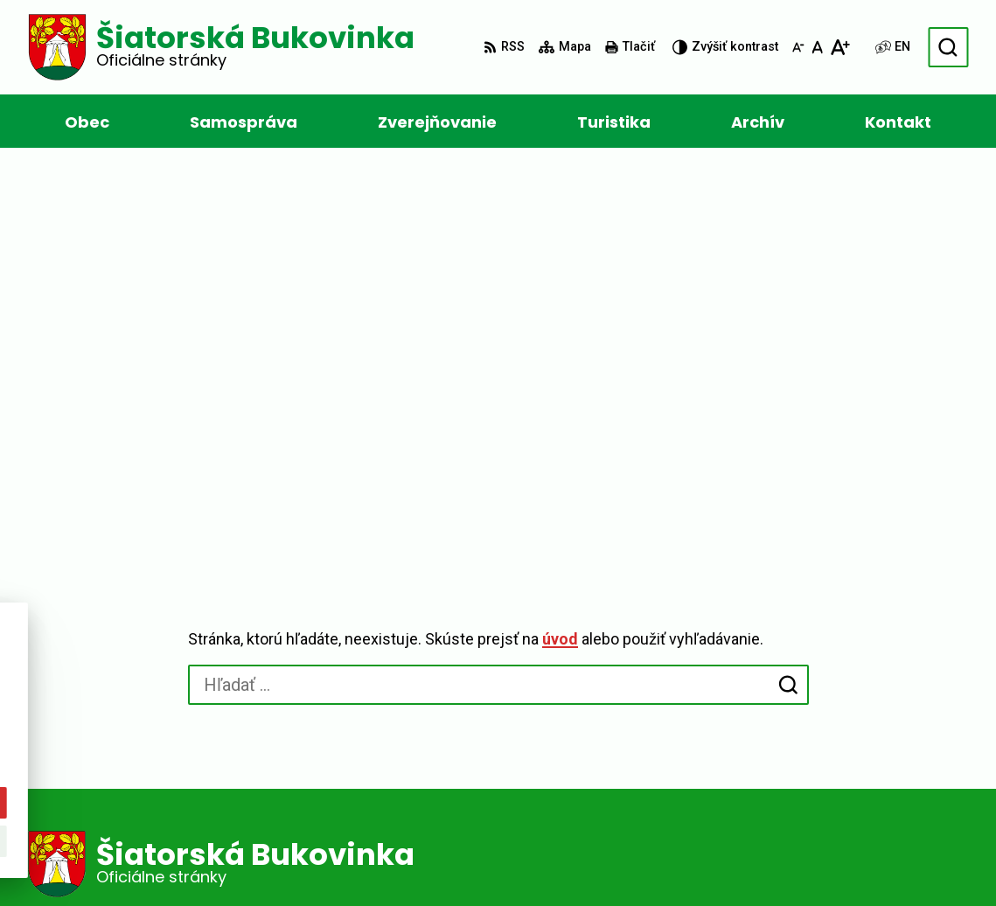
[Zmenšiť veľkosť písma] (798, 47)
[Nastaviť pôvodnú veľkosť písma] (817, 47)
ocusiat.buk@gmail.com (552, 778)
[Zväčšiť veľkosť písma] (839, 47)
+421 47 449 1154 (531, 757)
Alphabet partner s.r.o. (267, 859)
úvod (560, 244)
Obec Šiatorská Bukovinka (545, 859)
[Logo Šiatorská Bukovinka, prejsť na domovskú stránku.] (221, 47)
